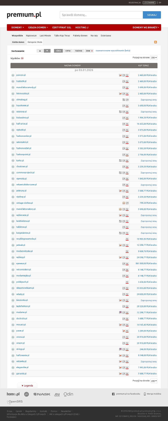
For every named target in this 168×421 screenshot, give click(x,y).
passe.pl (20, 331)
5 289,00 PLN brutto (147, 331)
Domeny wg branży (146, 27)
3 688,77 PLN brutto (147, 191)
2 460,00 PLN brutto (147, 75)
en (160, 3)
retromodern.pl (23, 269)
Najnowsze (31, 35)
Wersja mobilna (152, 394)
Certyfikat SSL (61, 27)
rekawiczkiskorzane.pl (26, 184)
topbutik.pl (21, 81)
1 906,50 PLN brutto (147, 118)
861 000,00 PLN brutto (146, 263)
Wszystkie (17, 35)
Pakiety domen (80, 35)
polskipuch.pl (22, 282)
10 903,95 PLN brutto (147, 239)
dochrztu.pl (21, 318)
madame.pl (21, 312)
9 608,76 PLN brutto (147, 251)
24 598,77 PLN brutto (147, 257)
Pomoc (54, 411)
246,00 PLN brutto (148, 349)
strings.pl (20, 349)
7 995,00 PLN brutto (147, 367)
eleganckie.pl (22, 367)
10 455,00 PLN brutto (147, 124)
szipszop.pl (21, 111)
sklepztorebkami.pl (25, 288)
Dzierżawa (106, 35)
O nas (9, 411)
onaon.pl (20, 343)
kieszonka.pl (22, 300)
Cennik (19, 411)
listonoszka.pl (22, 93)
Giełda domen (38, 27)
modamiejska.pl (23, 276)
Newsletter (66, 411)
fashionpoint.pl (23, 154)
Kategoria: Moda (35, 42)
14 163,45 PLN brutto (147, 325)
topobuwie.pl (22, 105)
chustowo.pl (22, 166)
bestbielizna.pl (23, 221)
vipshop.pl (21, 197)
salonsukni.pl (22, 142)
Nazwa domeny (72, 65)
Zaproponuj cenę (149, 100)
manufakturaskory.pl (26, 209)
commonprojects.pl (25, 172)
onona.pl (20, 337)
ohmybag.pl (21, 99)
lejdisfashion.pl (23, 306)
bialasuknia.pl (22, 118)
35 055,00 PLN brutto (147, 288)
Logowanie (149, 3)
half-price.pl (21, 124)
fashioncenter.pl (23, 136)
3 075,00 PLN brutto (147, 130)
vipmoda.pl (21, 179)
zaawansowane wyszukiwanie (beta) (113, 50)
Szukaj (152, 14)
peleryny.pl (21, 191)
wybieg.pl (20, 257)
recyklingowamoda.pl (26, 239)
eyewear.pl (21, 263)
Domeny (17, 27)
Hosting (82, 27)
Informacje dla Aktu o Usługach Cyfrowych (26, 414)
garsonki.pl (21, 374)
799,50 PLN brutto (148, 203)
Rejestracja (135, 3)
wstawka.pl (21, 361)
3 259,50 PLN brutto (147, 167)
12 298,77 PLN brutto (147, 245)
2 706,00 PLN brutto (147, 155)
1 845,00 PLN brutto (147, 179)
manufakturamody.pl (26, 87)
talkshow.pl (21, 227)
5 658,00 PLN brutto (147, 282)
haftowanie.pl (22, 355)
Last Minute (45, 35)
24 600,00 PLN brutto (147, 294)
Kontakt (43, 411)
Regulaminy (30, 411)
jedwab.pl (20, 245)
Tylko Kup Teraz (62, 35)
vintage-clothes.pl (24, 203)
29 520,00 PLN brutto (147, 306)
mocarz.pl (21, 325)
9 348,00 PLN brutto (147, 355)
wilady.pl (20, 294)
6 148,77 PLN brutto (147, 270)
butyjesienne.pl (23, 233)
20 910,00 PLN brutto (147, 337)
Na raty (94, 35)
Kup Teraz (143, 65)
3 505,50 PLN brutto (147, 148)
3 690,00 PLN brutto (147, 87)
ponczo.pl (21, 75)
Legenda (27, 385)
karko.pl (20, 160)
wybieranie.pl (22, 215)
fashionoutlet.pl (23, 148)
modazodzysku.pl (24, 251)
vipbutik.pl (21, 130)
